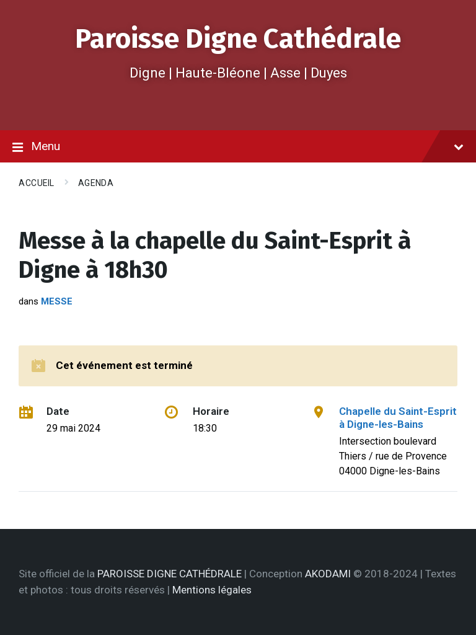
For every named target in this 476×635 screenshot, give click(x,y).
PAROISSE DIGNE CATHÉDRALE (169, 573)
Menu (238, 147)
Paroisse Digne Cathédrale (238, 38)
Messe (57, 301)
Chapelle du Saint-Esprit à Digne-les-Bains (398, 417)
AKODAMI (328, 573)
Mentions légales (212, 590)
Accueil (37, 183)
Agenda (95, 183)
